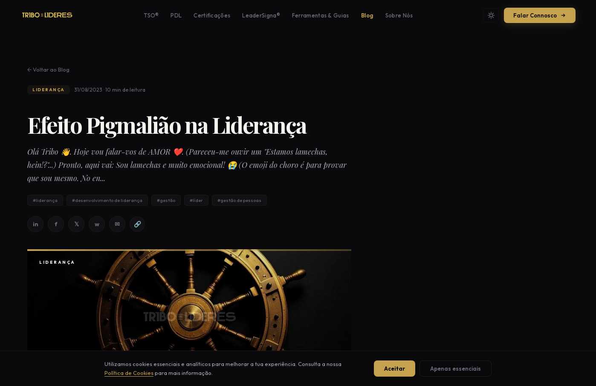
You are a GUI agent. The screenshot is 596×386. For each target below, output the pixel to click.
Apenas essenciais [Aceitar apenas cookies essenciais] (455, 368)
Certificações (212, 15)
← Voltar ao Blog (48, 69)
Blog (367, 15)
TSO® (151, 15)
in (35, 224)
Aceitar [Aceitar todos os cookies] (394, 368)
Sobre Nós (399, 15)
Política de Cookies (128, 372)
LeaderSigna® (261, 15)
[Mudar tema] (491, 15)
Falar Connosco (539, 15)
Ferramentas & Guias (320, 15)
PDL (176, 15)
